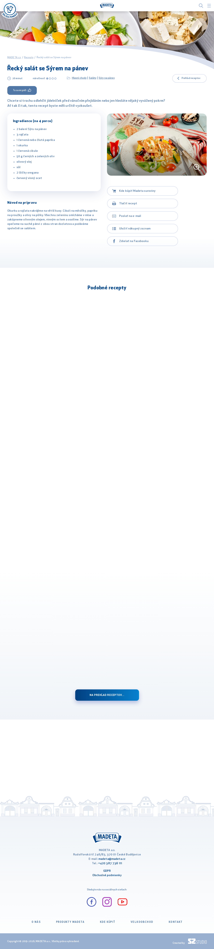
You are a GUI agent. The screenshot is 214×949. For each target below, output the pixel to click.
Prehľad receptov (191, 78)
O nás (36, 922)
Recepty (28, 57)
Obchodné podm (103, 875)
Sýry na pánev (107, 78)
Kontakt (176, 922)
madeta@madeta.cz (111, 859)
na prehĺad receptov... (107, 695)
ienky (118, 875)
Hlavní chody (79, 78)
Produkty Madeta (70, 922)
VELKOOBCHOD (142, 922)
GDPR (107, 871)
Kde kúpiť (107, 922)
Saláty (93, 78)
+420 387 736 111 (110, 863)
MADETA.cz (14, 57)
